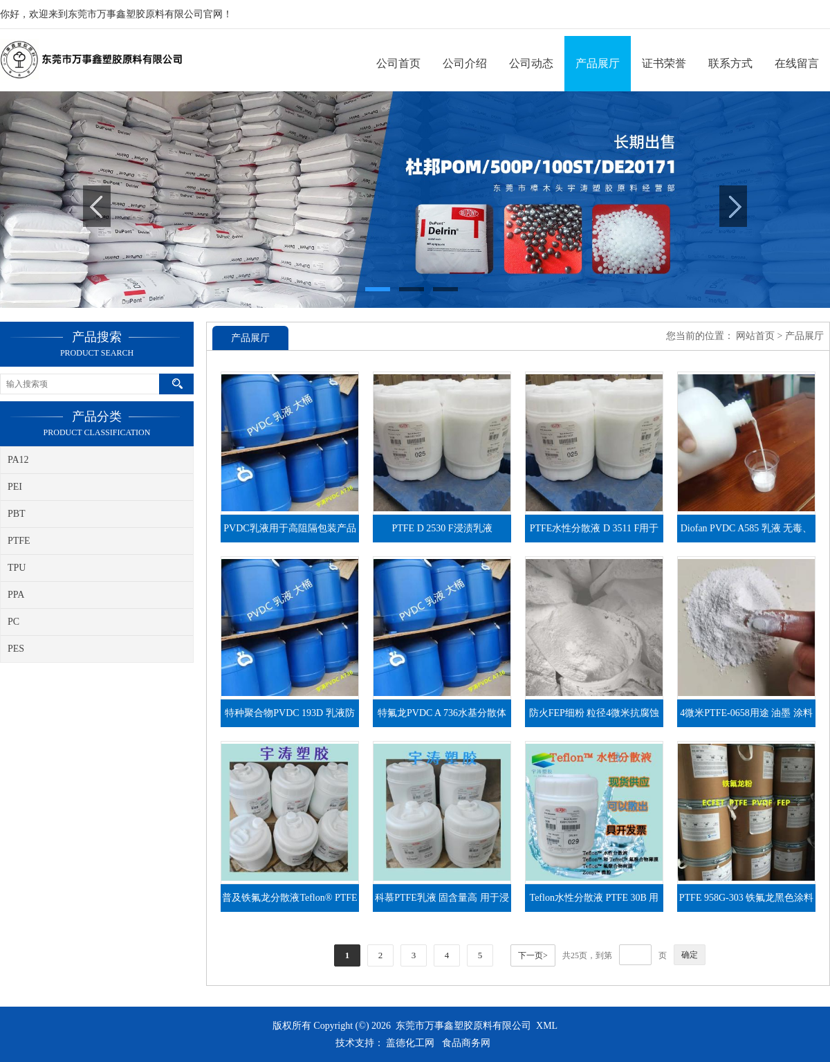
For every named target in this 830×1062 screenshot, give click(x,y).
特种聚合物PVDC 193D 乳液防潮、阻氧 (289, 717)
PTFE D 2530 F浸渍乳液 (441, 528)
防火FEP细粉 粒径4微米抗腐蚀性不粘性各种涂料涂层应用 (594, 717)
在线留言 (797, 63)
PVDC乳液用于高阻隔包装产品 (289, 528)
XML (546, 1025)
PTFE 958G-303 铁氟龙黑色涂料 (746, 897)
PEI (15, 487)
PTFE (19, 540)
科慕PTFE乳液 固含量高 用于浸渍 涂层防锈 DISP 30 (442, 902)
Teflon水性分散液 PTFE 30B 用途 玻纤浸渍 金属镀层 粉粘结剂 (594, 902)
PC (13, 621)
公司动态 (531, 63)
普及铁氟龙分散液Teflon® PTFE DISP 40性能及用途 (289, 902)
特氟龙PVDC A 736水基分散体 (442, 713)
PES (16, 648)
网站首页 (755, 336)
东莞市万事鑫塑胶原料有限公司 (463, 1025)
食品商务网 (466, 1043)
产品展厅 (597, 63)
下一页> (533, 955)
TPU (17, 567)
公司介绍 (465, 63)
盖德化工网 (410, 1043)
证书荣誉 (664, 63)
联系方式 (730, 63)
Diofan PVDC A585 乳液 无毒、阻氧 (747, 532)
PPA (16, 594)
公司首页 (398, 63)
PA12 (18, 460)
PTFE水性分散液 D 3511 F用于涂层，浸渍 (594, 532)
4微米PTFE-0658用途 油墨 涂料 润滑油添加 (746, 717)
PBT (17, 514)
